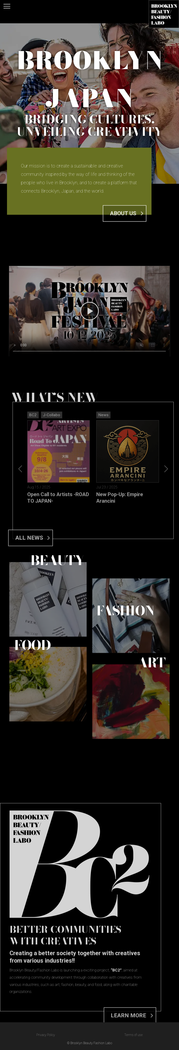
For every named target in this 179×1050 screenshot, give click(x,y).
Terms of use (133, 1035)
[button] (166, 538)
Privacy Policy (45, 1035)
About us (123, 221)
